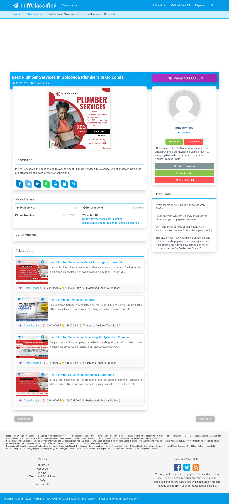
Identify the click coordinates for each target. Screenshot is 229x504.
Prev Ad (24, 418)
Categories (69, 5)
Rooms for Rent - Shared (102, 438)
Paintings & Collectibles (81, 441)
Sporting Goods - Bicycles (126, 441)
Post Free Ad (180, 5)
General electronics (140, 436)
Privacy (42, 472)
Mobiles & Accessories (74, 436)
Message (194, 141)
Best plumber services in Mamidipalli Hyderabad (82, 375)
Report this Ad (185, 180)
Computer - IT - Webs (128, 446)
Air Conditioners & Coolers (36, 436)
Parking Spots (86, 438)
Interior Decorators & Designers (82, 443)
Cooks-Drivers (144, 446)
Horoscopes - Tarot (103, 449)
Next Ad (204, 418)
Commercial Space (71, 438)
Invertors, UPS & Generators (160, 436)
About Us (42, 468)
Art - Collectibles (25, 441)
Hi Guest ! (158, 5)
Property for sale (23, 438)
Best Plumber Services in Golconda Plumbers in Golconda (68, 77)
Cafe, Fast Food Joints (122, 449)
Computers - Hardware (94, 436)
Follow (174, 141)
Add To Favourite (184, 166)
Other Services (32, 288)
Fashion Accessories (172, 441)
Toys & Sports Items (146, 441)
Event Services (157, 446)
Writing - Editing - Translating (53, 449)
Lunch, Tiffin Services (78, 446)
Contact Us (42, 465)
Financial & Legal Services (174, 446)
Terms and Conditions (42, 476)
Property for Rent (37, 438)
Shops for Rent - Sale (121, 438)
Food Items (110, 441)
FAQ (42, 480)
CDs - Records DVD (56, 436)
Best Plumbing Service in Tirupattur (73, 300)
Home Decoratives (205, 441)
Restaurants (64, 446)
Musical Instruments (42, 441)
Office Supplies (99, 441)
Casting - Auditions (96, 446)
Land (61, 438)
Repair (37, 449)
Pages (199, 5)
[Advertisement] (114, 45)
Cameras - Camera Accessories (118, 436)
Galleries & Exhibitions (61, 441)
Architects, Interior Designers (45, 446)
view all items (217, 436)
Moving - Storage (26, 449)
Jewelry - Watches (189, 441)
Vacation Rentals (137, 438)
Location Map (184, 173)
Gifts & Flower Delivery (195, 446)
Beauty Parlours (112, 446)
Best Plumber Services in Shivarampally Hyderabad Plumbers (90, 337)
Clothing (158, 441)
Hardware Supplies (38, 443)
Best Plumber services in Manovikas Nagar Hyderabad (86, 262)
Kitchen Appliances (181, 436)
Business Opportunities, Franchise (80, 449)
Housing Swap (51, 438)
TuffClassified (35, 5)
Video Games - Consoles (200, 436)
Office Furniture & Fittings (57, 443)
